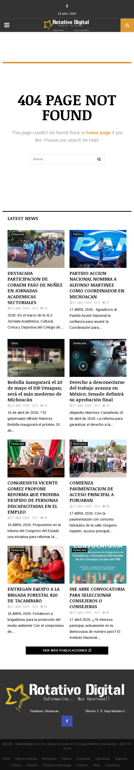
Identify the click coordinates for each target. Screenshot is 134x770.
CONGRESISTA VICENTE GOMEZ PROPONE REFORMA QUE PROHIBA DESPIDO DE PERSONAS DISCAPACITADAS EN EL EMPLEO (33, 497)
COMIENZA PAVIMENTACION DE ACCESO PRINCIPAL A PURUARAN (92, 491)
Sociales (32, 765)
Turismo (82, 765)
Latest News (23, 218)
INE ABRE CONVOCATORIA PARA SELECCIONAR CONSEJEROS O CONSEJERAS (97, 597)
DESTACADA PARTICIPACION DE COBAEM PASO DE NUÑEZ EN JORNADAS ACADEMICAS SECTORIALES (35, 287)
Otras (14, 343)
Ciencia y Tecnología (57, 765)
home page (98, 132)
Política (77, 234)
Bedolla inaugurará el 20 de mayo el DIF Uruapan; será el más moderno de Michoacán (35, 391)
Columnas (112, 765)
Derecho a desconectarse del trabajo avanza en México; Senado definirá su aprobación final (97, 391)
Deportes (121, 759)
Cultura (16, 765)
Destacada (17, 234)
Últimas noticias (26, 759)
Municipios (79, 443)
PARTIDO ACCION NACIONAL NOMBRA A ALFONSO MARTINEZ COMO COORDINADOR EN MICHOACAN (97, 285)
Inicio (6, 759)
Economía (83, 759)
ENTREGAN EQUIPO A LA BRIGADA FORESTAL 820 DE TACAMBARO (34, 595)
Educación (103, 759)
